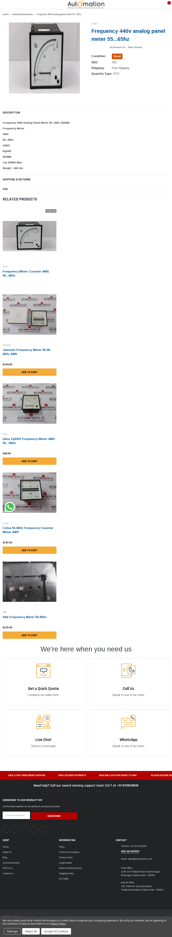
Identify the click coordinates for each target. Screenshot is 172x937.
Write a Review (135, 47)
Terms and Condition (69, 850)
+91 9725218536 (128, 784)
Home (6, 845)
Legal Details (65, 861)
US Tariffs (63, 877)
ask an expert (130, 850)
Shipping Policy (66, 872)
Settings (12, 931)
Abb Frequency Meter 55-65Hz (26, 616)
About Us (7, 850)
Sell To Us (7, 866)
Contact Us (8, 872)
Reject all (31, 931)
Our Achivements (11, 861)
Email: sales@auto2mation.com (136, 857)
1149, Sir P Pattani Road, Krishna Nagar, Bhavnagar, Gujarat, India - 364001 (140, 872)
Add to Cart (29, 371)
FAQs (61, 845)
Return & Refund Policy (70, 866)
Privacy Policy (66, 856)
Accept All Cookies (56, 931)
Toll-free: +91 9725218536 (134, 844)
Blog (5, 856)
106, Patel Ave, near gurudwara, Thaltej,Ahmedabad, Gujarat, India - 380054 (142, 886)
